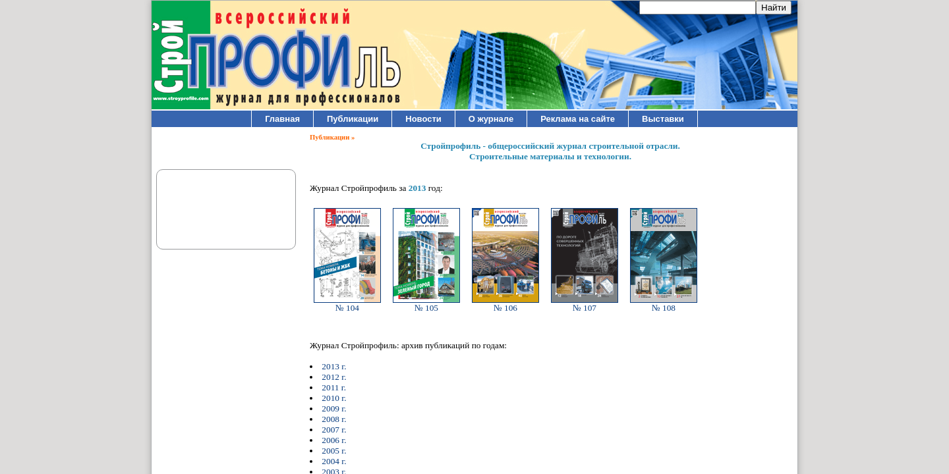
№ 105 (426, 304)
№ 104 (347, 304)
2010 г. (334, 398)
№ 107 (584, 304)
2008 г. (334, 419)
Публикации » (332, 137)
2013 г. (334, 366)
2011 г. (334, 387)
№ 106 (505, 304)
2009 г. (334, 408)
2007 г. (334, 429)
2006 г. (334, 440)
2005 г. (334, 451)
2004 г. (334, 461)
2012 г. (334, 377)
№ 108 (663, 304)
